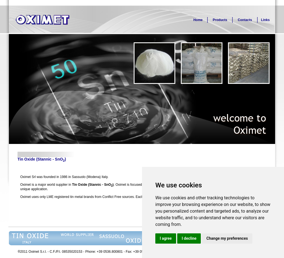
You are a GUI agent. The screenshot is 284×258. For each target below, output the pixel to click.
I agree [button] (166, 238)
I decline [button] (189, 238)
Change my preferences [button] (227, 238)
